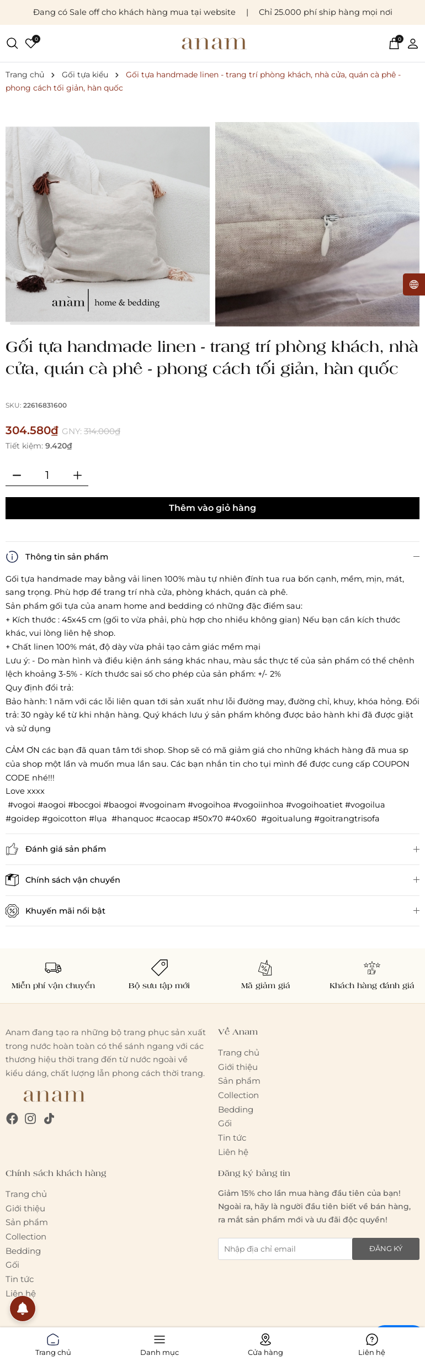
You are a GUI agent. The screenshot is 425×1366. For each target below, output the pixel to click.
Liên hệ (233, 1152)
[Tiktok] (49, 1118)
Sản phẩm (239, 1080)
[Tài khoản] (412, 43)
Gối (225, 1123)
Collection (238, 1095)
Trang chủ (238, 1052)
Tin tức (232, 1137)
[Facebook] (12, 1118)
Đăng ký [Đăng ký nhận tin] (385, 1248)
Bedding (235, 1109)
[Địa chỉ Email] (318, 1249)
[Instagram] (30, 1118)
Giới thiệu (238, 1067)
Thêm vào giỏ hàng (212, 508)
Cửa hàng (265, 1343)
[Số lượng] (47, 475)
